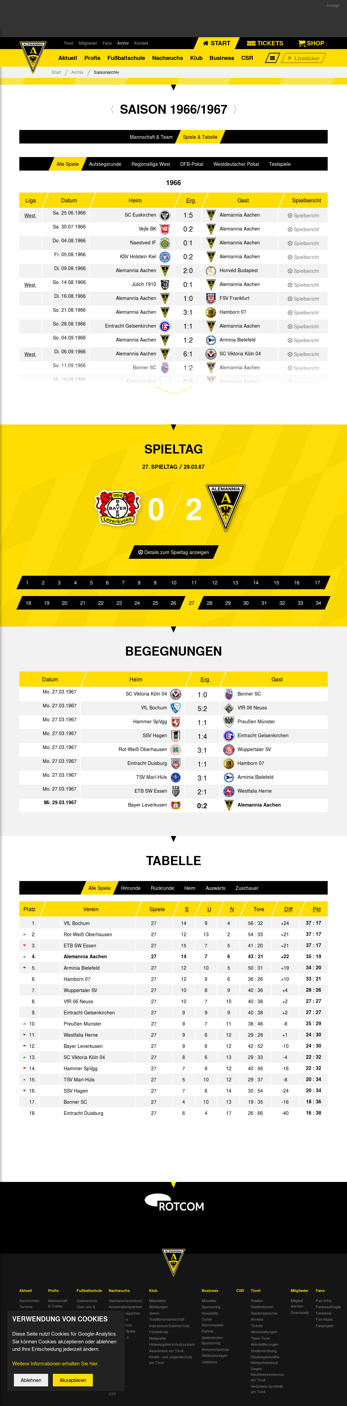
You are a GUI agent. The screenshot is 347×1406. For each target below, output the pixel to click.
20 (64, 606)
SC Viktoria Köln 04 (240, 356)
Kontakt (141, 43)
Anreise (257, 1322)
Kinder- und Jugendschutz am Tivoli (170, 1362)
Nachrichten (29, 1303)
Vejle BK (147, 231)
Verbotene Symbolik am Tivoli (267, 1392)
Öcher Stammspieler (213, 1325)
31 (264, 606)
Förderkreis (158, 1335)
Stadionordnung (264, 1353)
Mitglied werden (297, 1306)
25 (155, 606)
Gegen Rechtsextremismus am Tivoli (267, 1377)
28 (209, 606)
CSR (247, 59)
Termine (26, 1310)
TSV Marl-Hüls (151, 780)
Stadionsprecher (264, 1316)
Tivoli (69, 43)
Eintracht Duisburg (147, 766)
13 (235, 585)
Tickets (257, 1328)
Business (221, 59)
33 (300, 606)
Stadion (257, 1303)
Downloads (300, 1315)
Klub (196, 59)
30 (246, 606)
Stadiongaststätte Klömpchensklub (265, 1362)
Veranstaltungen (264, 1335)
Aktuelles (209, 1303)
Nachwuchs (167, 59)
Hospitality (210, 1316)
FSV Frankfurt (234, 301)
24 (137, 606)
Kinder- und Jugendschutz (120, 1325)
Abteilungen (158, 1310)
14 (256, 585)
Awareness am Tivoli (166, 1353)
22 (101, 606)
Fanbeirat (323, 1316)
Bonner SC (249, 697)
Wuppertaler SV (254, 752)
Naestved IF (143, 245)
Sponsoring (211, 1310)
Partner (208, 1334)
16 (297, 585)
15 (276, 585)
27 (191, 606)
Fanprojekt (324, 1328)
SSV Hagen (155, 738)
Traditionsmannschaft (166, 1322)
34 (318, 606)
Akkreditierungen (265, 1347)
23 (119, 606)
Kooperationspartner (125, 1310)
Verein (154, 1316)
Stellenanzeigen (214, 1358)
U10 (112, 1397)
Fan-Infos (324, 1303)
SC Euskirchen (140, 217)
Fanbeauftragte (328, 1310)
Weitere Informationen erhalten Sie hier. (55, 1365)
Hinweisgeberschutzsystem (172, 1347)
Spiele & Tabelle (200, 139)
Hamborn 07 (233, 314)
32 (282, 606)
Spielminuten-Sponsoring (213, 1343)
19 (46, 606)
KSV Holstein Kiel (138, 259)
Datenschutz (87, 1303)
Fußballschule (126, 59)
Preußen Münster (256, 724)
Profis (92, 59)
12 (214, 585)
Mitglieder (88, 43)
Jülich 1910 (144, 287)
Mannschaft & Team (151, 139)
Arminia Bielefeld (238, 342)
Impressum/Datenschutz (169, 1328)
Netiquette (157, 1341)
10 (173, 585)
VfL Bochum (154, 710)
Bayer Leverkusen (147, 808)
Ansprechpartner (215, 1352)
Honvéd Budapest (239, 273)
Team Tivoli (260, 1341)
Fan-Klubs (324, 1322)
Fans (107, 43)
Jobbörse (209, 1364)
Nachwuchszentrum (125, 1303)
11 (194, 585)
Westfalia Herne (255, 794)
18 (28, 606)
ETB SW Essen (151, 794)
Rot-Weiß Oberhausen (143, 752)
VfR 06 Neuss (252, 710)
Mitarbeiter (157, 1303)
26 (173, 606)
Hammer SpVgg (150, 724)
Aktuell (67, 59)
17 (317, 585)
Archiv (123, 43)
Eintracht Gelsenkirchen (130, 328)
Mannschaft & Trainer (57, 1306)
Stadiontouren (262, 1310)
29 (227, 606)
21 (82, 606)
